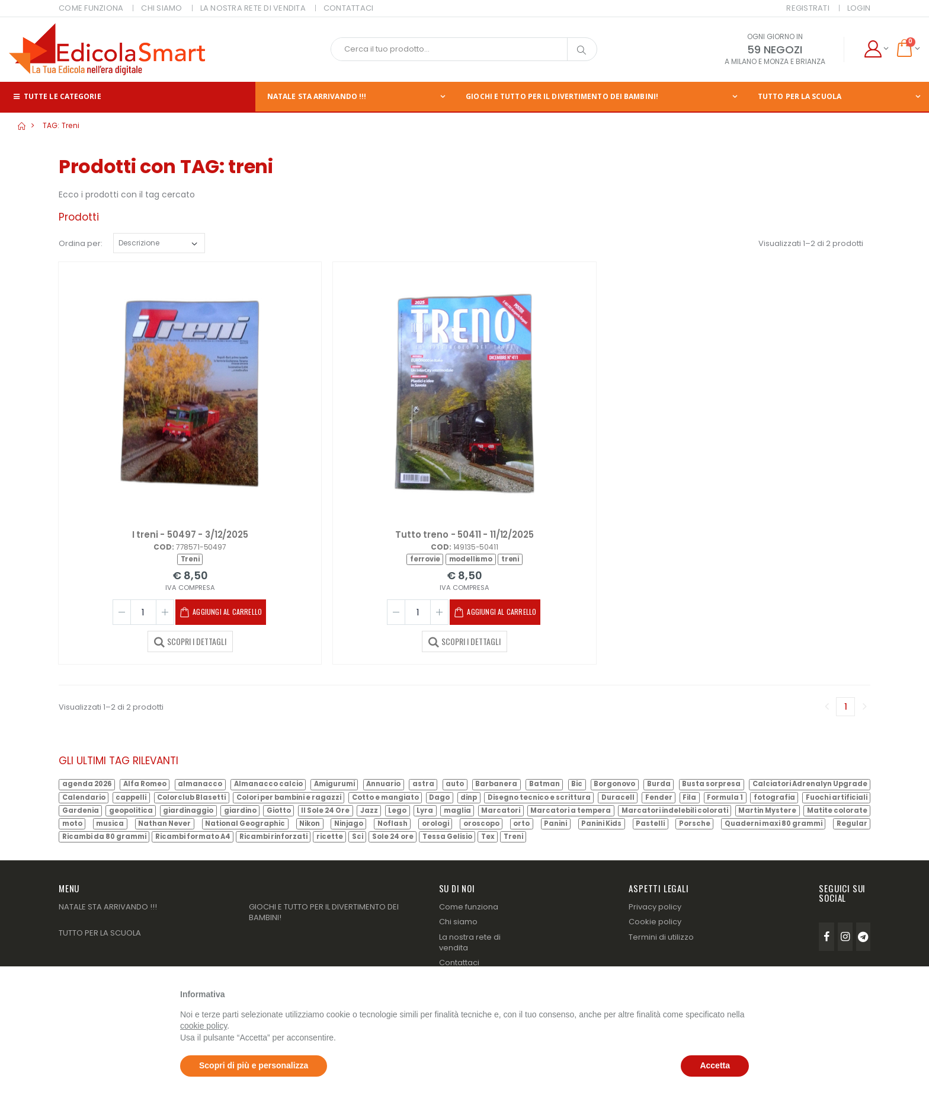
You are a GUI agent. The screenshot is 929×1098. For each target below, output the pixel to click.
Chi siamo (458, 921)
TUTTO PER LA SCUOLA (100, 933)
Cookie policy (655, 921)
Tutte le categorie (56, 96)
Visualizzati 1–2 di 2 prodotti (810, 243)
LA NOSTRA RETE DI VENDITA (253, 8)
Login (858, 8)
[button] (876, 49)
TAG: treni (61, 125)
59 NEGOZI (774, 49)
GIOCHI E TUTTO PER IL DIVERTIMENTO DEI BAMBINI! (562, 96)
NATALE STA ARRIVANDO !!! (316, 96)
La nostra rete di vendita (470, 942)
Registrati (807, 8)
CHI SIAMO (161, 8)
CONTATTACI (348, 8)
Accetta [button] (715, 1065)
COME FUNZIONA (91, 8)
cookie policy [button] (203, 1025)
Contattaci (459, 962)
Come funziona (468, 906)
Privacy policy (655, 906)
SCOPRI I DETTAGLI (190, 640)
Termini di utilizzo (661, 937)
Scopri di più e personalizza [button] (253, 1065)
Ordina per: (80, 243)
